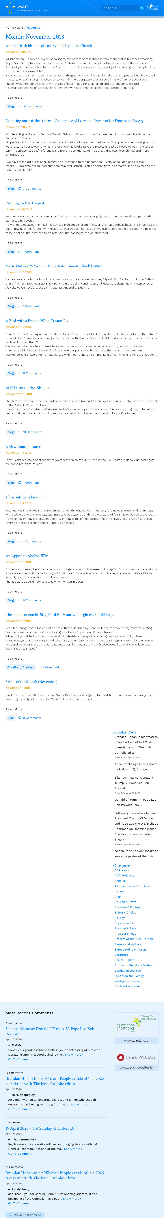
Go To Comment (20, 1059)
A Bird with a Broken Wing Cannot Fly (39, 317)
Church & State (125, 892)
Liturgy (120, 908)
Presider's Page (125, 919)
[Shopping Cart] (149, 8)
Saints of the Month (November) (33, 673)
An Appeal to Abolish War (28, 549)
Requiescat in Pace (128, 935)
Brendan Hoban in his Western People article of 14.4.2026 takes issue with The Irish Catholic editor (136, 735)
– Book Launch (58, 263)
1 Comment (31, 249)
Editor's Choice (125, 903)
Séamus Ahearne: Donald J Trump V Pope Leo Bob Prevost (134, 773)
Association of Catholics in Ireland (133, 879)
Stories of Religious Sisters (134, 956)
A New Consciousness (24, 441)
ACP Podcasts (124, 866)
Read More (14, 97)
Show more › (74, 1054)
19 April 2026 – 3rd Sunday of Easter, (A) (40, 1128)
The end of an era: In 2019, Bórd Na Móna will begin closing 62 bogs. (64, 607)
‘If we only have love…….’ (27, 491)
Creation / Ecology (20, 659)
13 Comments (32, 427)
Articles (120, 871)
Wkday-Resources (127, 972)
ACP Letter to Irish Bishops (28, 383)
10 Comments (32, 105)
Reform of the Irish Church (134, 929)
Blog (10, 105)
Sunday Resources (128, 961)
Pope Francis (124, 914)
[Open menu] (156, 8)
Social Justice (124, 951)
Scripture (121, 945)
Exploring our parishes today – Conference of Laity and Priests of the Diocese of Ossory (80, 120)
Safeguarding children (130, 940)
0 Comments (32, 369)
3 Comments (32, 187)
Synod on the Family (129, 966)
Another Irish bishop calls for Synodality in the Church (52, 45)
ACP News (122, 861)
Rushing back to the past (26, 201)
